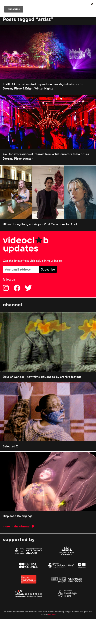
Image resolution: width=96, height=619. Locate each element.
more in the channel (19, 526)
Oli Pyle (52, 614)
